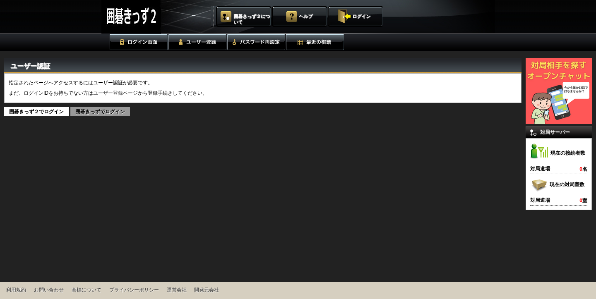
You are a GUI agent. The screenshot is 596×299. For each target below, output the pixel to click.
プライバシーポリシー (134, 290)
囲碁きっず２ (151, 16)
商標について (86, 290)
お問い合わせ (49, 290)
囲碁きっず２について (251, 19)
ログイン (361, 16)
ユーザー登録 (108, 93)
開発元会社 (206, 290)
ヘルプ (305, 16)
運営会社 (177, 290)
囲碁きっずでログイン (100, 112)
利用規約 (16, 290)
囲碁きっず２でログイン (36, 112)
